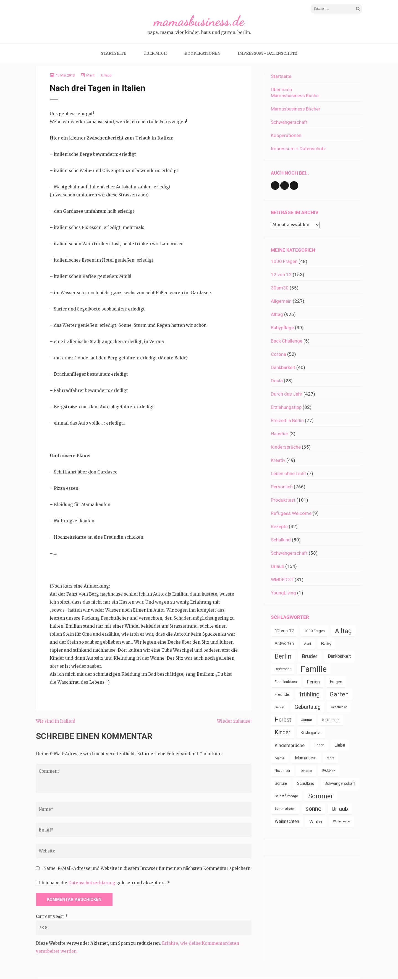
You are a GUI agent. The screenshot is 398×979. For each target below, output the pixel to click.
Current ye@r (52, 916)
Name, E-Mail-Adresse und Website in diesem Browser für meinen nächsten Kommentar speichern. (147, 868)
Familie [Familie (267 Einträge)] (314, 669)
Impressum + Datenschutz (267, 53)
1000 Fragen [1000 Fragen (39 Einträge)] (314, 631)
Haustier (279, 433)
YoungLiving (283, 593)
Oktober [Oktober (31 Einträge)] (306, 771)
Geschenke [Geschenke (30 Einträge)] (339, 707)
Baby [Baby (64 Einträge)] (326, 643)
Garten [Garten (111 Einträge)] (339, 694)
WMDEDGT (282, 579)
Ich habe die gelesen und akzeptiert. (103, 882)
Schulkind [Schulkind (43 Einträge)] (305, 783)
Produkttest (283, 500)
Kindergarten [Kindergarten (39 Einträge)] (311, 732)
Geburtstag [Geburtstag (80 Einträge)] (308, 707)
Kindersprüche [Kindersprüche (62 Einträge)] (290, 745)
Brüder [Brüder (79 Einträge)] (310, 656)
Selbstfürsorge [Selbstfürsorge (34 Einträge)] (286, 796)
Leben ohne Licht (288, 473)
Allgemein (281, 301)
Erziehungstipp (286, 407)
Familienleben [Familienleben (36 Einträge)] (286, 682)
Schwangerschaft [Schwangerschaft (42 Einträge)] (339, 783)
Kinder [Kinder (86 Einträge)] (282, 732)
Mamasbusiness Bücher (295, 109)
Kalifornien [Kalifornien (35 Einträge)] (330, 720)
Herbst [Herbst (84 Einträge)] (283, 720)
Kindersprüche (286, 447)
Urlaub (106, 75)
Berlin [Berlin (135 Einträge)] (283, 656)
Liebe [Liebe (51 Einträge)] (339, 745)
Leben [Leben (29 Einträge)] (319, 745)
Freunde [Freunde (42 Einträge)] (282, 694)
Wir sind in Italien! (55, 721)
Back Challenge (286, 341)
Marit (90, 75)
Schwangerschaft (289, 122)
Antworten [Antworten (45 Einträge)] (284, 643)
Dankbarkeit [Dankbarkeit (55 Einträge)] (339, 656)
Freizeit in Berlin (287, 420)
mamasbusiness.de (199, 21)
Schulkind (281, 540)
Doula (277, 380)
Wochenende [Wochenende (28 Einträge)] (341, 821)
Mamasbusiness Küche (295, 95)
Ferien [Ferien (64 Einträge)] (313, 682)
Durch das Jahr (286, 394)
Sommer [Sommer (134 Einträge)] (320, 796)
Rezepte (279, 526)
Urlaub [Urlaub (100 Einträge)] (340, 808)
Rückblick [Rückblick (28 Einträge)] (328, 770)
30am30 (280, 288)
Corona (278, 354)
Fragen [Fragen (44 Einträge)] (336, 682)
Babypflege (282, 327)
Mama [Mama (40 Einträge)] (280, 758)
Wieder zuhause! (234, 721)
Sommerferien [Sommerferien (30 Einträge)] (285, 808)
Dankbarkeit (283, 367)
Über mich (155, 53)
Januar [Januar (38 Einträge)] (306, 720)
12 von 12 (281, 274)
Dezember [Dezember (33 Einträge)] (282, 669)
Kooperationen (202, 53)
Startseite (113, 53)
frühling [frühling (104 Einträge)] (309, 694)
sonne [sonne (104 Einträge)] (313, 808)
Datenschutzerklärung (92, 882)
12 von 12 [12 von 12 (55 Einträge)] (284, 630)
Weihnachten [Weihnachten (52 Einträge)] (287, 821)
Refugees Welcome (291, 513)
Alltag (277, 314)
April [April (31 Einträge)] (307, 644)
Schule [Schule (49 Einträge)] (281, 783)
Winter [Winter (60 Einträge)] (316, 821)
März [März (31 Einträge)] (330, 758)
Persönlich (282, 487)
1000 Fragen (284, 261)
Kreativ (278, 460)
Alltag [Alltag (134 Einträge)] (343, 631)
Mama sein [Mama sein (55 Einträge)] (305, 757)
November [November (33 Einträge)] (282, 771)
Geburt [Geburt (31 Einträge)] (279, 707)
